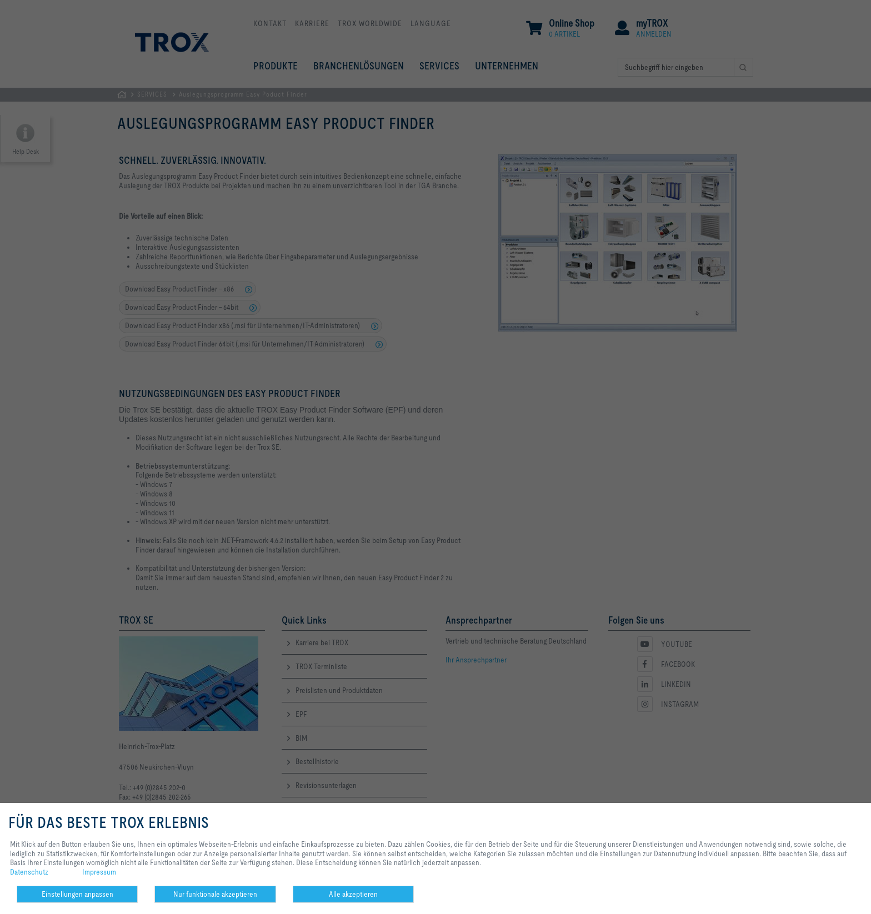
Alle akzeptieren (353, 894)
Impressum (99, 871)
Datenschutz (29, 871)
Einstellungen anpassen (77, 894)
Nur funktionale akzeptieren (215, 894)
